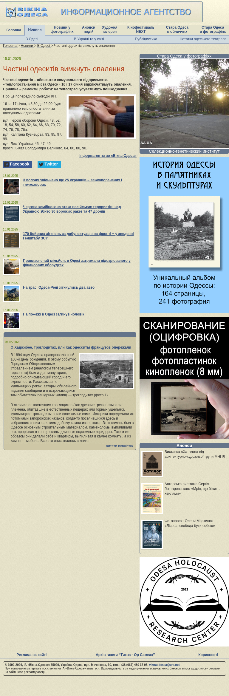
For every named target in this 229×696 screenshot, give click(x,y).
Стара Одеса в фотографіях (213, 29)
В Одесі (31, 39)
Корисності (208, 655)
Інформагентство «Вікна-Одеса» (108, 156)
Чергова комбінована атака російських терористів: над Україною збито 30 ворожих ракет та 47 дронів (72, 209)
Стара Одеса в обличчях (177, 29)
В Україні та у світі (89, 39)
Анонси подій (88, 29)
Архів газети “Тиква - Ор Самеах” (125, 655)
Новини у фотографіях (62, 29)
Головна (14, 30)
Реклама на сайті (31, 655)
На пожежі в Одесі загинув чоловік (53, 314)
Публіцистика (146, 39)
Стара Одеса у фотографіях (184, 56)
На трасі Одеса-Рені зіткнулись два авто (59, 287)
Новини (34, 29)
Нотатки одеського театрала (203, 39)
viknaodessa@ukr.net (164, 664)
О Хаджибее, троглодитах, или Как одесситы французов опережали (71, 347)
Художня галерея (109, 29)
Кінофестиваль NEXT (140, 29)
